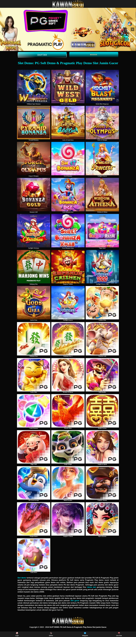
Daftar (42, 55)
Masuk (93, 54)
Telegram (85, 634)
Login (17, 634)
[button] (3, 29)
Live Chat (119, 634)
